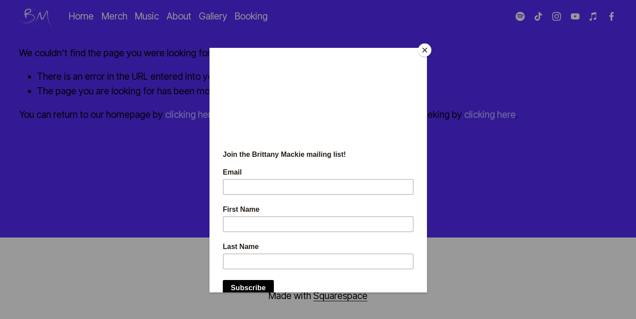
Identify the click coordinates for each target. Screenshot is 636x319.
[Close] (424, 50)
